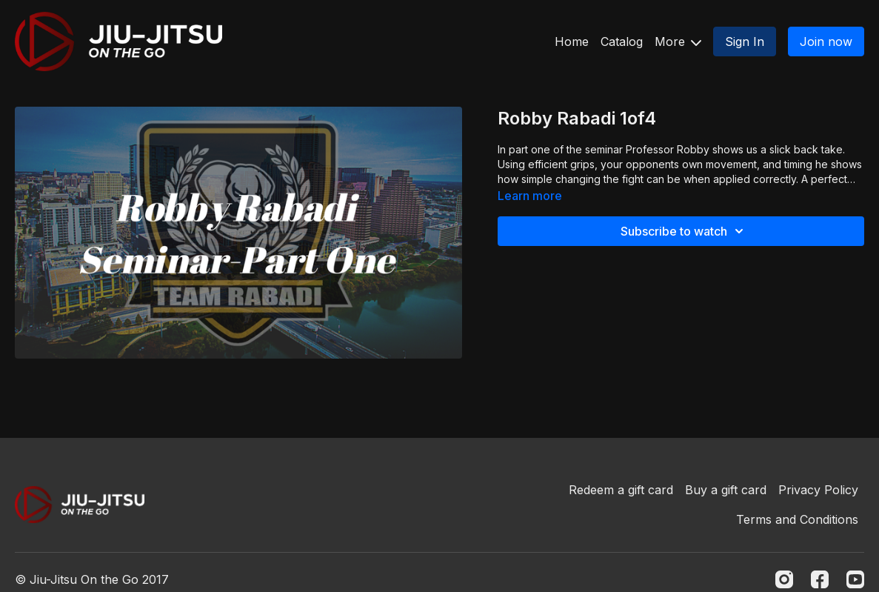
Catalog (622, 41)
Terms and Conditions (797, 519)
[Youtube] (855, 579)
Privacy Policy (818, 489)
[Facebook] (820, 579)
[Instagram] (784, 579)
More (678, 41)
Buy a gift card (725, 489)
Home (572, 41)
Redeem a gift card (621, 489)
